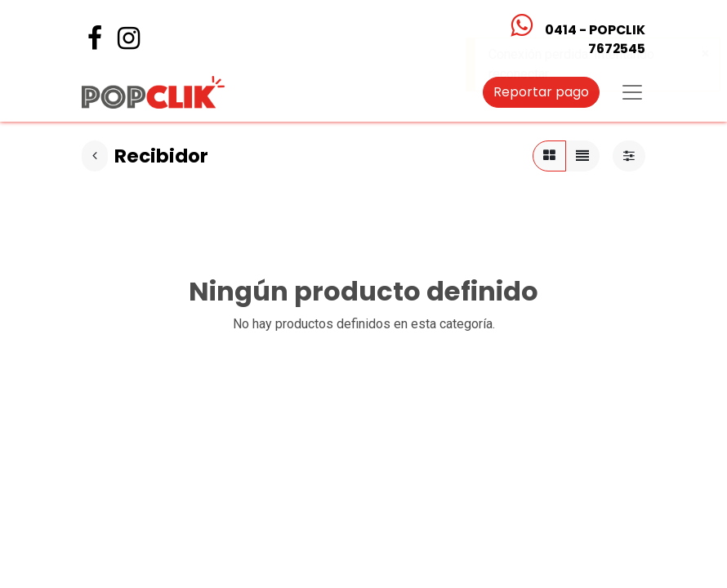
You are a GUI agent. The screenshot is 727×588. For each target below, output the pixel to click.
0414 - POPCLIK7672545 (595, 39)
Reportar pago (541, 91)
